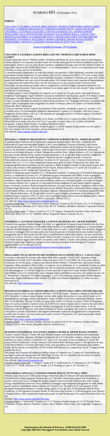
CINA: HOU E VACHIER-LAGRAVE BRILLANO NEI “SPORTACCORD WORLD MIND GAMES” (52, 26)
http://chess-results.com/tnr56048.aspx (31, 319)
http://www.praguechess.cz (30, 283)
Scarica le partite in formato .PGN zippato (55, 47)
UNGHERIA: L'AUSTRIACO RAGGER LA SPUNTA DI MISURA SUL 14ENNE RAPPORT (49, 31)
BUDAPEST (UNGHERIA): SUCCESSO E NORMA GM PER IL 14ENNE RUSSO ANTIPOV (49, 39)
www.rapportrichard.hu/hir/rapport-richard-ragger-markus (44, 247)
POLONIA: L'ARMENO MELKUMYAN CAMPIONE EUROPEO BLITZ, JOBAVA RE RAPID (50, 29)
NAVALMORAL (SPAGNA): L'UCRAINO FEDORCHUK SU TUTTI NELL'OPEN (44, 42)
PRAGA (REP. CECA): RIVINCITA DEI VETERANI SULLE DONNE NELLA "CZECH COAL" (50, 34)
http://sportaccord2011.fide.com (32, 131)
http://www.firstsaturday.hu (30, 360)
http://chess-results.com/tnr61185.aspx (31, 399)
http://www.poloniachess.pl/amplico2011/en (38, 201)
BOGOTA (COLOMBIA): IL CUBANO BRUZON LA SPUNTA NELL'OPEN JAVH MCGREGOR (51, 37)
